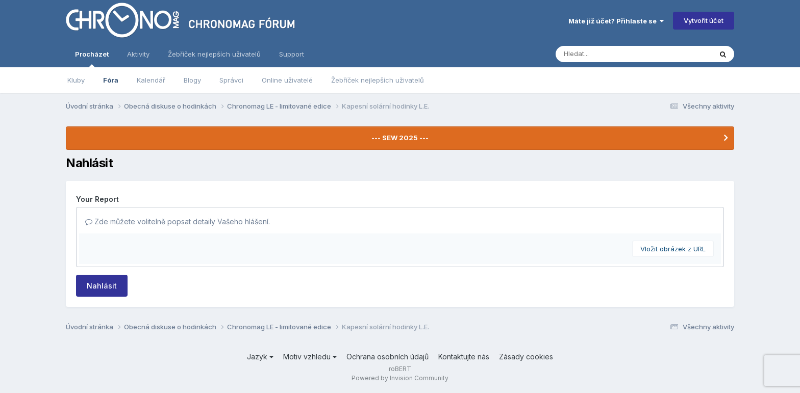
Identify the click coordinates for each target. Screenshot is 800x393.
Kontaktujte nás (463, 356)
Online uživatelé (287, 80)
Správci (231, 80)
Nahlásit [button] (102, 285)
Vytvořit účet (703, 20)
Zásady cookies (526, 356)
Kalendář (151, 80)
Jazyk (260, 356)
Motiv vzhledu (310, 356)
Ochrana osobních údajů (387, 356)
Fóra (110, 80)
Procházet (92, 58)
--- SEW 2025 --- (400, 138)
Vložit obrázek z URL (673, 249)
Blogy (192, 80)
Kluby (76, 80)
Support (291, 54)
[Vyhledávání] (614, 54)
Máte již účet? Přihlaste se (616, 21)
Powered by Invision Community (400, 378)
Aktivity (138, 54)
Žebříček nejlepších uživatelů (377, 80)
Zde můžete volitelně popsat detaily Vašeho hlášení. (177, 221)
